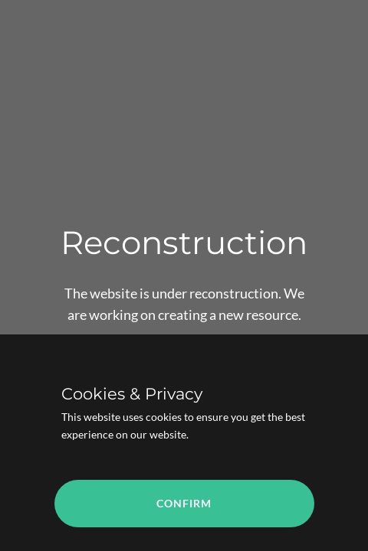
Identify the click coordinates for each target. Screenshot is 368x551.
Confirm (184, 503)
